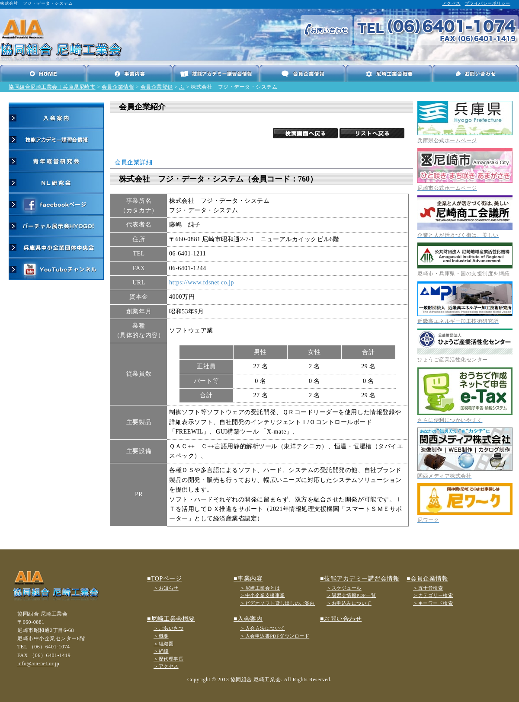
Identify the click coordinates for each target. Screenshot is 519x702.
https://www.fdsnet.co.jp (201, 282)
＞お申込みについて (349, 603)
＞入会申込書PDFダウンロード (274, 635)
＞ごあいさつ (168, 628)
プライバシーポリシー (487, 3)
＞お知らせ (166, 587)
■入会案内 (248, 619)
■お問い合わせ (341, 619)
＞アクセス (166, 666)
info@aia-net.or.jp (38, 664)
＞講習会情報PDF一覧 (351, 595)
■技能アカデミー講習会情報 (359, 578)
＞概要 (161, 635)
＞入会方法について (262, 628)
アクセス (451, 3)
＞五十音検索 (428, 587)
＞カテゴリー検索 (433, 595)
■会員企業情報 (427, 578)
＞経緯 (161, 651)
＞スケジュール (344, 587)
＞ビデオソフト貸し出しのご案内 (277, 603)
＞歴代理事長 (168, 658)
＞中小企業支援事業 (262, 595)
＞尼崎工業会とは (260, 587)
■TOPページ (164, 578)
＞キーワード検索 (433, 603)
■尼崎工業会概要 (171, 619)
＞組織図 (163, 643)
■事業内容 (248, 578)
